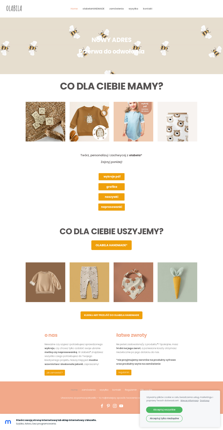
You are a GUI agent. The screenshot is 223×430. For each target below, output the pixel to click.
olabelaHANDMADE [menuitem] (93, 8)
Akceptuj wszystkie (164, 409)
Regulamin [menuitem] (131, 389)
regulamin (123, 372)
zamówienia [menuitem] (116, 8)
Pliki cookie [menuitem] (146, 389)
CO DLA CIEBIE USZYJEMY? (112, 231)
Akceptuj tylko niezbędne (164, 418)
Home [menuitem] (74, 8)
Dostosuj (204, 400)
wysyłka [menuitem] (133, 8)
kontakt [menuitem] (147, 8)
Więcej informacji (189, 400)
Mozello (92, 398)
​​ (111, 315)
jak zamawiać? (55, 372)
